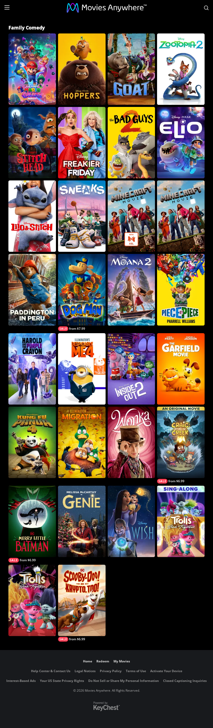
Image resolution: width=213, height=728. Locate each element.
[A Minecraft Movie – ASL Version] (131, 216)
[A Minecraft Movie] (181, 216)
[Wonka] (131, 442)
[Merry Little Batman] (32, 524)
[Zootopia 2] (181, 69)
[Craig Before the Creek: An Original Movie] (181, 445)
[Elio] (181, 142)
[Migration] (82, 442)
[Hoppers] (82, 69)
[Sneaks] (82, 216)
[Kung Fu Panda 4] (32, 442)
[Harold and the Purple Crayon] (32, 369)
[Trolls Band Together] (32, 600)
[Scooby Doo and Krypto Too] (82, 603)
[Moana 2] (131, 289)
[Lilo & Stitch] (32, 216)
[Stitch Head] (32, 142)
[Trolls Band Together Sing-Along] (181, 521)
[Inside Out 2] (131, 369)
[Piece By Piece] (181, 289)
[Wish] (131, 521)
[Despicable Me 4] (82, 369)
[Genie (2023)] (82, 521)
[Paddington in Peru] (32, 289)
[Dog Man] (82, 292)
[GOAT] (131, 69)
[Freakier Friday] (82, 142)
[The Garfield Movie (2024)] (181, 369)
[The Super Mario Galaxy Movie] (32, 69)
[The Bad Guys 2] (131, 142)
